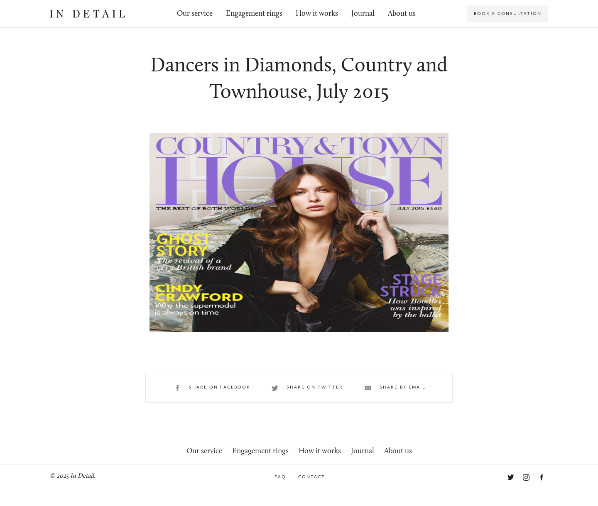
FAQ (280, 476)
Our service (195, 13)
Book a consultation (508, 13)
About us (402, 13)
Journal (363, 13)
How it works (317, 13)
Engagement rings (254, 13)
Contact (311, 476)
